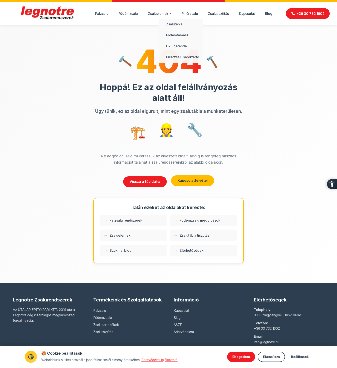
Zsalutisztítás (218, 14)
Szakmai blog (121, 250)
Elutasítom (269, 357)
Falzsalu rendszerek (126, 220)
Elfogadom (236, 357)
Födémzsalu (128, 14)
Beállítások (300, 357)
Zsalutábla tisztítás (194, 235)
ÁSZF (178, 325)
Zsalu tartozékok (106, 325)
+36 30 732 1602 (267, 328)
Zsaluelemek (120, 235)
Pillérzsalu (190, 14)
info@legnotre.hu (266, 342)
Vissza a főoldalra (145, 181)
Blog (268, 14)
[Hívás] (308, 13)
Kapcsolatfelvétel (193, 180)
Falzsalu (101, 14)
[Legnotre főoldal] (47, 18)
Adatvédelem (184, 332)
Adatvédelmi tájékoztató (159, 360)
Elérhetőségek (192, 250)
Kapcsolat (247, 14)
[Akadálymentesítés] (331, 184)
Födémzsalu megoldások (200, 220)
